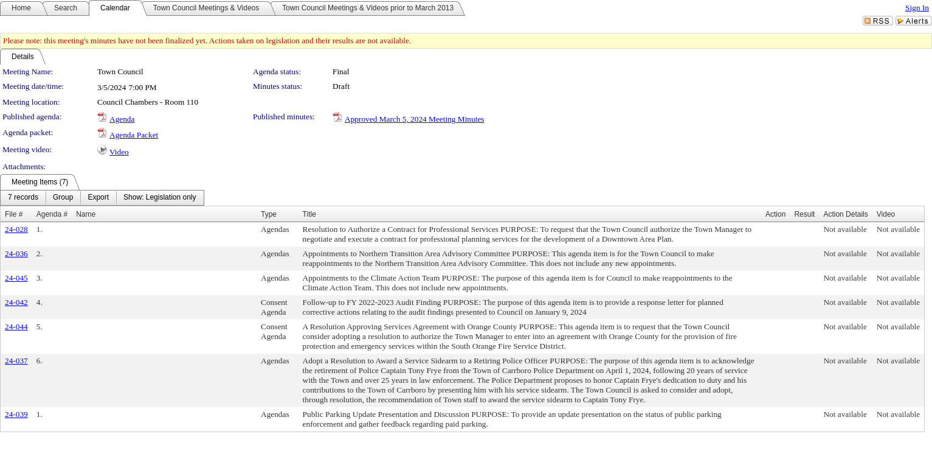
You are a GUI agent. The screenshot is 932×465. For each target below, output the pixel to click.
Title (309, 214)
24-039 (16, 414)
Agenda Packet (133, 134)
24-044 (16, 326)
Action (775, 214)
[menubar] (102, 198)
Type (269, 214)
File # (13, 214)
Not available (844, 229)
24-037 (16, 360)
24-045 (16, 277)
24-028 (16, 229)
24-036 (16, 253)
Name (85, 214)
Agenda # (51, 214)
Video (119, 151)
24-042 (16, 302)
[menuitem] (23, 198)
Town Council (120, 71)
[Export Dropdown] (98, 198)
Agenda (121, 119)
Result (804, 214)
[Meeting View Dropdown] (159, 198)
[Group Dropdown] (63, 198)
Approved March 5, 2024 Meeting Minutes (415, 119)
